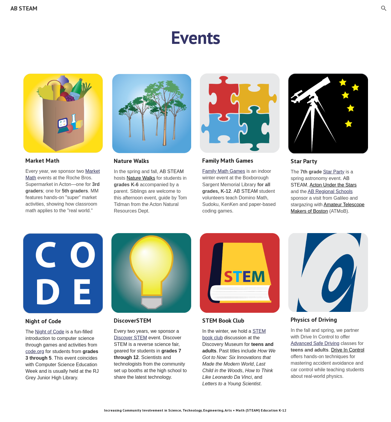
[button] (384, 8)
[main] (195, 37)
